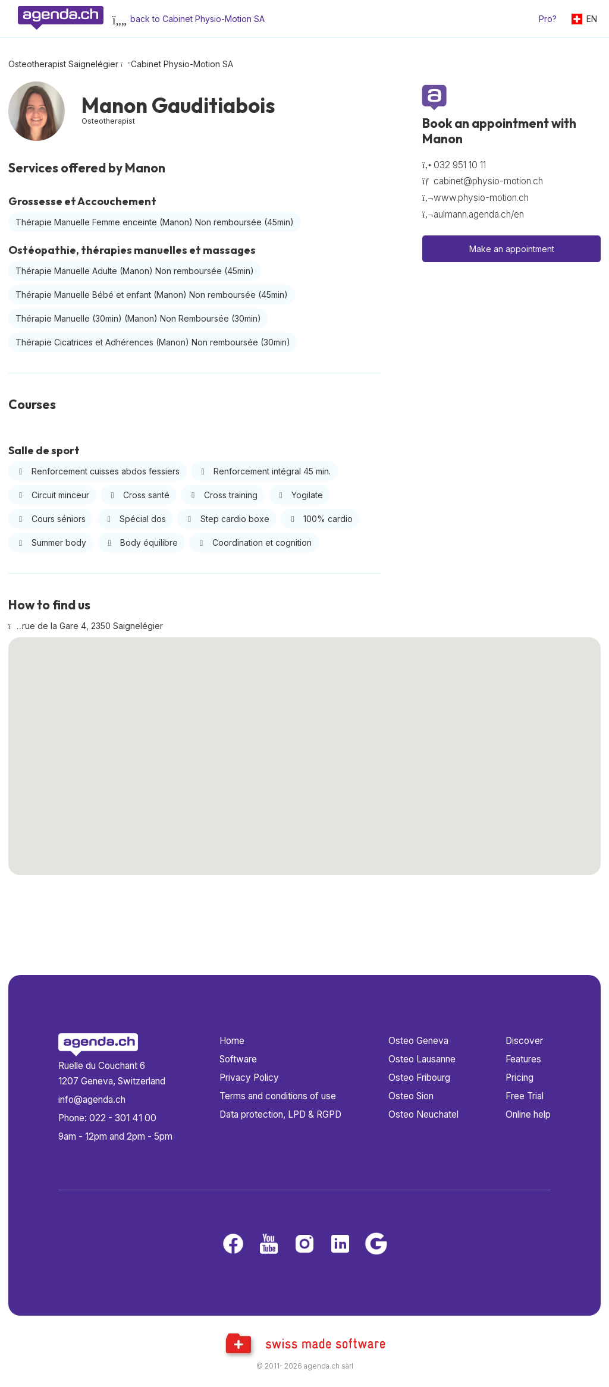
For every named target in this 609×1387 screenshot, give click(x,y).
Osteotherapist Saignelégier (63, 64)
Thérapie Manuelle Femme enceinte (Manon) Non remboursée (154, 222)
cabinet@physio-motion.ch (488, 181)
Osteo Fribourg (419, 1077)
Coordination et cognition (254, 542)
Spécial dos (135, 519)
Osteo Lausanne (422, 1059)
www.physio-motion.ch (481, 197)
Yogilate (300, 495)
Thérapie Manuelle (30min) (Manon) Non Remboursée (138, 318)
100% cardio (320, 519)
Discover (524, 1040)
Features (523, 1059)
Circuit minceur (52, 495)
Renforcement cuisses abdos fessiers (97, 471)
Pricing (519, 1077)
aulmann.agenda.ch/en (479, 214)
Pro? (548, 19)
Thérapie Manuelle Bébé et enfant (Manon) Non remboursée (151, 295)
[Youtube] (269, 1244)
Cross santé (139, 495)
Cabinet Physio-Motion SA (182, 64)
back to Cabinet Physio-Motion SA (197, 19)
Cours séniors (50, 519)
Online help (528, 1114)
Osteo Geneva (418, 1040)
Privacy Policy (249, 1077)
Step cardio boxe (226, 519)
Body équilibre (141, 542)
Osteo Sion (411, 1096)
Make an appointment (511, 249)
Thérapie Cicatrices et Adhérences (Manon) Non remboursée (152, 342)
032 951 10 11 (460, 165)
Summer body (50, 542)
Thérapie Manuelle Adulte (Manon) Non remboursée (134, 271)
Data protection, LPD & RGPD (280, 1114)
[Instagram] (304, 1244)
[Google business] (376, 1244)
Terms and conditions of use (277, 1096)
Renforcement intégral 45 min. (264, 471)
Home (231, 1040)
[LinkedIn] (340, 1244)
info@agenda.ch (91, 1099)
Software (238, 1059)
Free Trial (525, 1096)
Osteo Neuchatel (423, 1114)
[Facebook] (233, 1244)
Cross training (223, 495)
